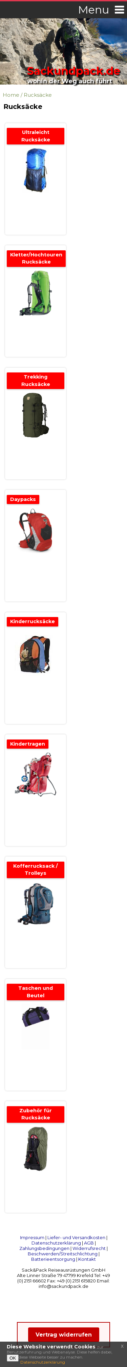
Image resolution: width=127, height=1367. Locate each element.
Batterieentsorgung (53, 1259)
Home (11, 95)
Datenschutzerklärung (56, 1243)
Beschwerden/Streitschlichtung (63, 1253)
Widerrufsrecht (89, 1248)
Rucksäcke (38, 95)
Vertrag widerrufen (64, 1334)
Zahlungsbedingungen (44, 1248)
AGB (89, 1243)
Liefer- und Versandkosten (76, 1237)
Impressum (32, 1237)
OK (12, 1358)
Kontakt (87, 1259)
